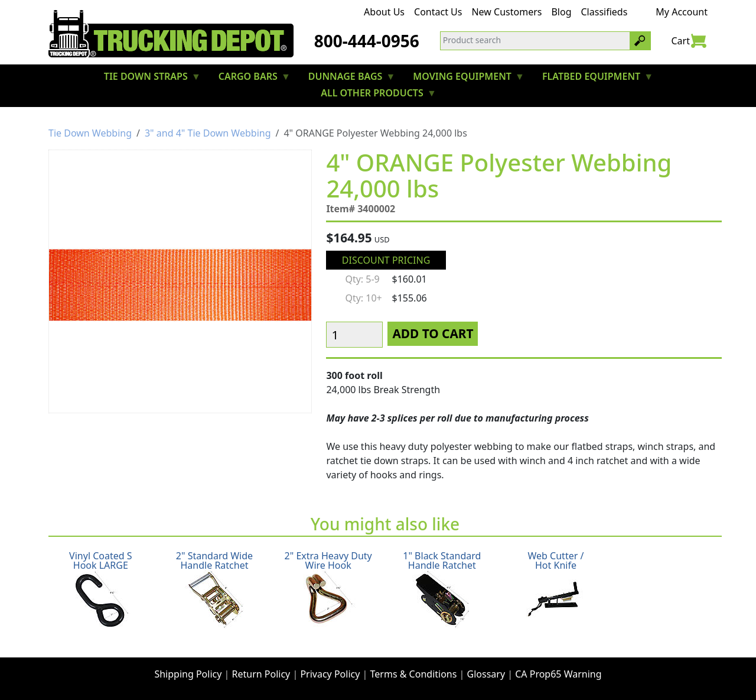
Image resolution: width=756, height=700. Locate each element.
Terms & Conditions (413, 673)
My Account (682, 11)
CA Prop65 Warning (558, 673)
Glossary (486, 673)
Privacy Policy (330, 673)
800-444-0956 (366, 41)
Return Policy (261, 673)
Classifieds (604, 11)
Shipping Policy (187, 673)
